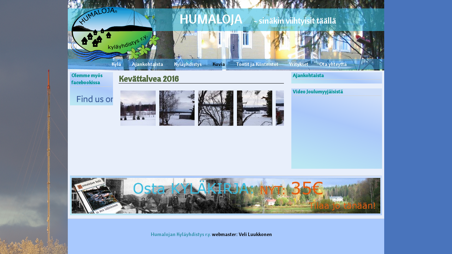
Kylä (116, 64)
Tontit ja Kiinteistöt (257, 64)
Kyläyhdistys (188, 64)
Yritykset (298, 64)
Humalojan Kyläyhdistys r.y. (181, 234)
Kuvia (219, 64)
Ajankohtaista (147, 64)
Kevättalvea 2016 (149, 78)
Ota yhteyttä (333, 64)
